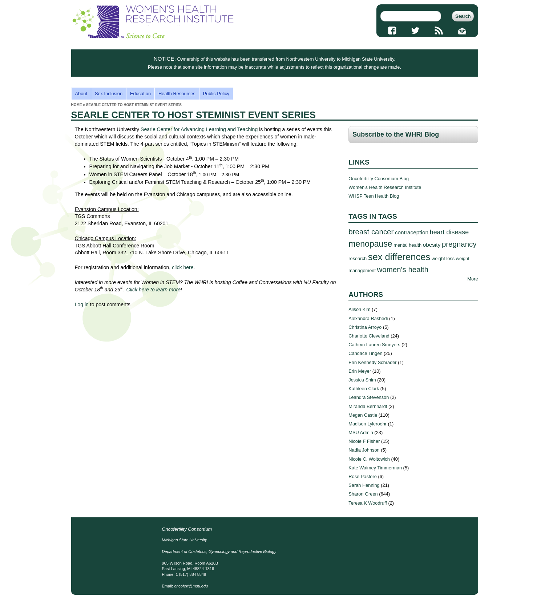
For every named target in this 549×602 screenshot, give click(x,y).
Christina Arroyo (365, 327)
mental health (407, 245)
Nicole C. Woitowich (369, 459)
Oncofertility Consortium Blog (378, 178)
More (472, 279)
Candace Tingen (365, 353)
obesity (432, 245)
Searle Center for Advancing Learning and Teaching (199, 129)
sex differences (399, 257)
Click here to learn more (153, 289)
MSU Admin (360, 432)
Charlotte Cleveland (368, 336)
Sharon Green (363, 494)
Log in (82, 304)
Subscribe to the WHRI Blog (395, 134)
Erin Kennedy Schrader (372, 362)
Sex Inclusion (108, 93)
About (81, 93)
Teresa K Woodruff (367, 503)
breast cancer (370, 231)
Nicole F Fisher (364, 441)
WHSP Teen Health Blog (373, 196)
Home (76, 105)
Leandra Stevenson (368, 397)
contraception (411, 232)
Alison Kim (359, 309)
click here (182, 267)
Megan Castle (362, 415)
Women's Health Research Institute (384, 187)
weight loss (443, 258)
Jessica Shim (362, 380)
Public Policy (216, 93)
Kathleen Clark (363, 388)
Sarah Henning (363, 485)
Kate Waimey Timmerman (375, 467)
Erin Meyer (359, 371)
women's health (403, 269)
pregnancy (459, 244)
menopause (370, 244)
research (357, 258)
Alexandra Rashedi (368, 318)
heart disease (449, 232)
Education (140, 93)
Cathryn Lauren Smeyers (374, 344)
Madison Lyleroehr (367, 424)
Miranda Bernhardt (367, 406)
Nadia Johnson (363, 450)
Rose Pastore (362, 476)
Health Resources (176, 93)
